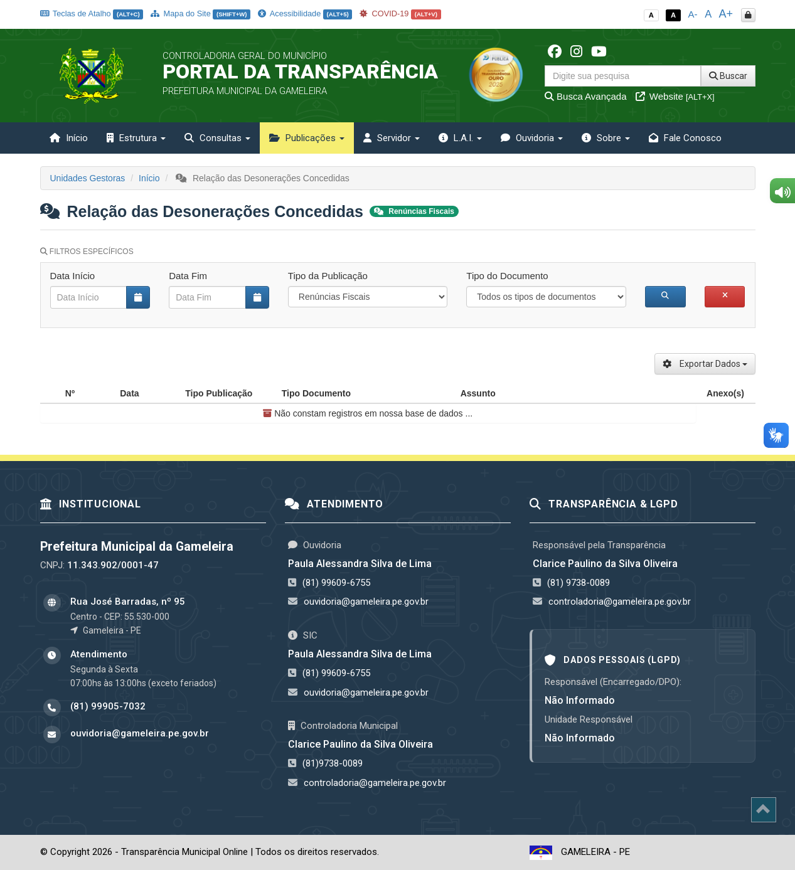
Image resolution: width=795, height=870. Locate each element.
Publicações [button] (306, 138)
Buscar (728, 76)
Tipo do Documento (507, 275)
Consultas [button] (217, 138)
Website (675, 96)
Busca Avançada (586, 96)
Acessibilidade (305, 13)
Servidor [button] (391, 138)
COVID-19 (400, 13)
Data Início (72, 275)
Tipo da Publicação (328, 275)
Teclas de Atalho (92, 13)
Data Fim (188, 275)
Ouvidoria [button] (532, 138)
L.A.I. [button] (460, 138)
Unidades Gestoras (87, 178)
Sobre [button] (606, 138)
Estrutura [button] (136, 138)
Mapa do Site (200, 13)
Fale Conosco (685, 138)
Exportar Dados (705, 364)
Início (69, 138)
